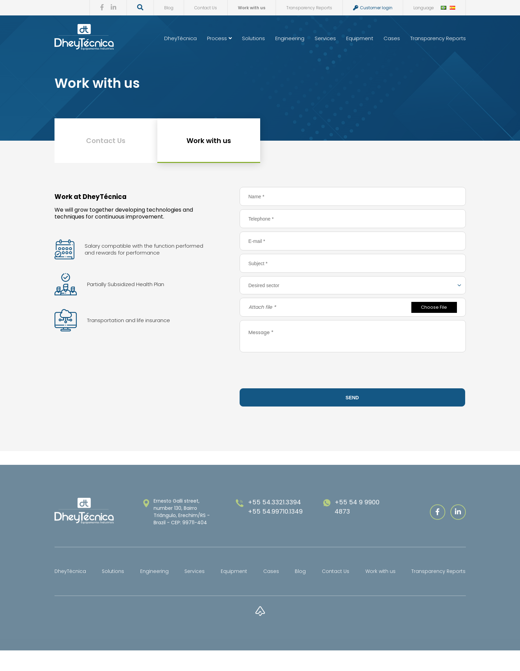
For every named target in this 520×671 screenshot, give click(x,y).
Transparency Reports (309, 8)
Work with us (251, 8)
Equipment (359, 38)
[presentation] (353, 371)
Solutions (253, 38)
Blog (168, 8)
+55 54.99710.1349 (275, 525)
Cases (392, 38)
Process (219, 38)
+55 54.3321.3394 (274, 516)
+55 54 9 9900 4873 (357, 521)
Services (325, 38)
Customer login (372, 8)
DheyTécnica (180, 38)
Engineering (289, 38)
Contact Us (205, 8)
